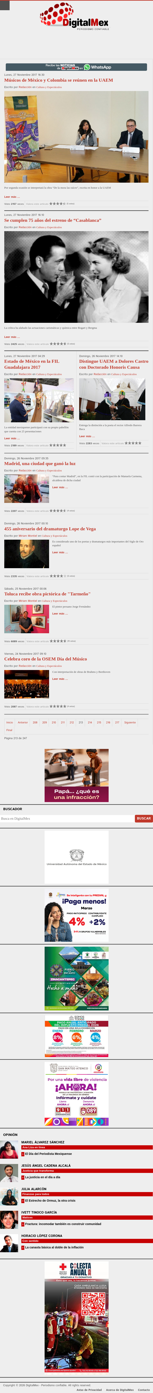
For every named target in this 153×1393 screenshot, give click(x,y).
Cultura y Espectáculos (49, 87)
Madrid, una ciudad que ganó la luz (40, 463)
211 (63, 723)
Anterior (23, 723)
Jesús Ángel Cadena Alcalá (46, 1166)
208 (35, 723)
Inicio (9, 723)
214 (90, 723)
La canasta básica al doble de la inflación (54, 1247)
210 (54, 723)
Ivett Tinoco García (39, 1212)
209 (44, 723)
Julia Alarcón (34, 1189)
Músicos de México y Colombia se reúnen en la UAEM (58, 80)
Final (9, 730)
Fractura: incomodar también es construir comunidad (62, 1224)
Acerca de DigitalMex (120, 1390)
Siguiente (130, 723)
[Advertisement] (77, 44)
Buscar (144, 818)
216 (108, 723)
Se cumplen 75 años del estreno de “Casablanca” (52, 220)
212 (72, 723)
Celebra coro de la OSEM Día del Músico (45, 659)
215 (99, 723)
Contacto (144, 1390)
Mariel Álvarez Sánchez (42, 1142)
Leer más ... (12, 197)
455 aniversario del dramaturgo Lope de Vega (50, 528)
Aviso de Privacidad (89, 1390)
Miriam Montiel (28, 536)
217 (117, 723)
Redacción (25, 87)
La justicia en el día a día (42, 1177)
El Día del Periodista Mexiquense (48, 1153)
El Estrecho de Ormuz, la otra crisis (50, 1200)
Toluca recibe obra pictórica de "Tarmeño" (47, 593)
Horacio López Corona (41, 1236)
